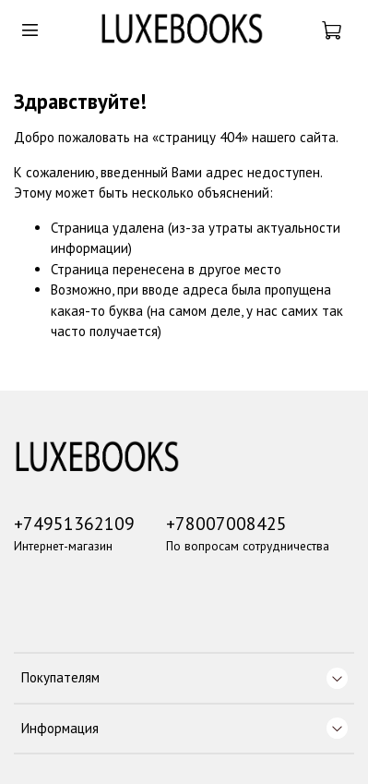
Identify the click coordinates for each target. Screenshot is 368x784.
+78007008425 (226, 523)
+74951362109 (74, 523)
